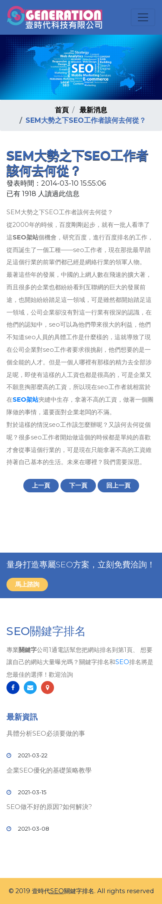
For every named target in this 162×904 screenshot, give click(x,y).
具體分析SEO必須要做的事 (45, 733)
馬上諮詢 (27, 584)
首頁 (62, 110)
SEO (122, 662)
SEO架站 (25, 399)
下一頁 (78, 485)
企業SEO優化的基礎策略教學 (49, 770)
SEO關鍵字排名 (46, 631)
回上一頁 (118, 485)
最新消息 (93, 110)
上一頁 (41, 485)
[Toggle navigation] (143, 17)
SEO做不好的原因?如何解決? (49, 806)
